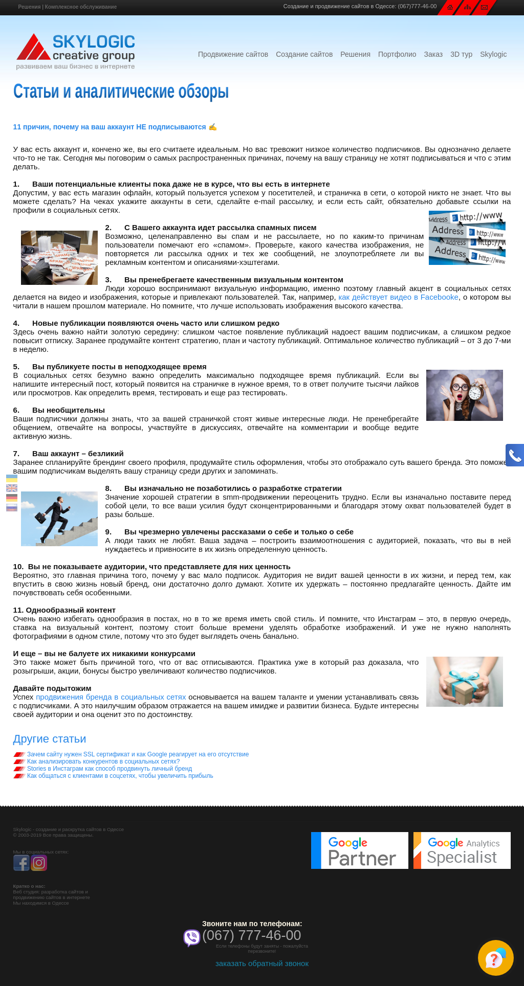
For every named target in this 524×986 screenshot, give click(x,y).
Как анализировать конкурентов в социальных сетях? (96, 761)
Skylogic (493, 54)
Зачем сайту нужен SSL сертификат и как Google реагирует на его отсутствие (131, 754)
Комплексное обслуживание (81, 7)
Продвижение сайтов (233, 54)
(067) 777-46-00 (251, 935)
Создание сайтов (304, 54)
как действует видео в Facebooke (398, 297)
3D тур (461, 54)
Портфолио (397, 54)
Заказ (433, 54)
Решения (29, 7)
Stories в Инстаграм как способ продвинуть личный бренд (102, 768)
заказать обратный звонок (262, 963)
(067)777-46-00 (417, 6)
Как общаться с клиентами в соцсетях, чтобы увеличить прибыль (113, 775)
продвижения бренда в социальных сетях (111, 696)
